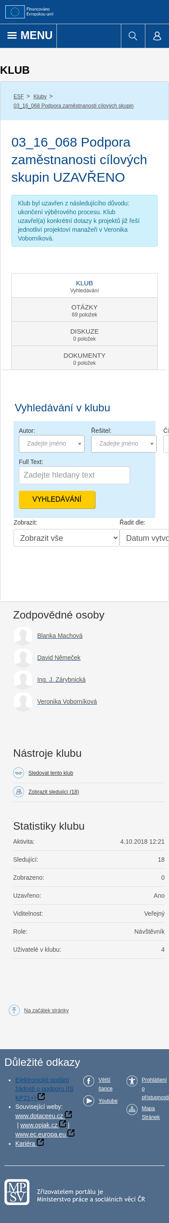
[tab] (84, 285)
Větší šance (106, 1084)
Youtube (108, 1101)
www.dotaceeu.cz (39, 1115)
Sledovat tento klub (50, 773)
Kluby (39, 97)
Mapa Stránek (151, 1112)
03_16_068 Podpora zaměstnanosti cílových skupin (74, 106)
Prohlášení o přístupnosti (155, 1089)
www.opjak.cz (38, 1125)
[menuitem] (133, 36)
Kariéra (25, 1143)
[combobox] (51, 444)
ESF (19, 97)
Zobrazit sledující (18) (53, 792)
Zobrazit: (25, 522)
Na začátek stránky (46, 1010)
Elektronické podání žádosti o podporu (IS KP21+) (44, 1088)
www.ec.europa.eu (40, 1134)
